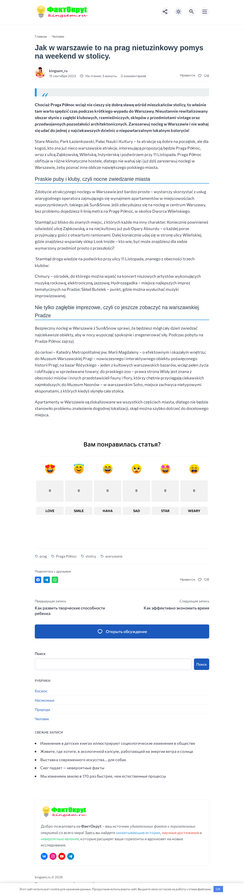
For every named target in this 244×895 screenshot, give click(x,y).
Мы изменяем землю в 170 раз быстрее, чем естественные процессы (103, 776)
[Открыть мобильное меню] (204, 11)
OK (218, 889)
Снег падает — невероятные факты (72, 767)
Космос (41, 691)
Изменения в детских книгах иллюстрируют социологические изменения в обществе (117, 743)
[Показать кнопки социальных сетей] (165, 11)
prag (43, 556)
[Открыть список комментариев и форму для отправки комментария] (122, 631)
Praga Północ (66, 556)
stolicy (91, 556)
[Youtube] (61, 856)
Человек (42, 719)
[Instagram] (53, 856)
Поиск (40, 653)
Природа (42, 709)
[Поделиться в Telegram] (46, 580)
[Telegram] (70, 856)
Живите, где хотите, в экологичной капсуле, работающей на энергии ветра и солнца (116, 751)
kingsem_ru (58, 70)
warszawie (113, 556)
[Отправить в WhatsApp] (55, 580)
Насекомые (44, 700)
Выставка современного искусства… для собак (83, 759)
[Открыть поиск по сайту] (191, 11)
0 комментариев (133, 76)
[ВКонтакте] (44, 856)
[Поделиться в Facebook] (38, 580)
